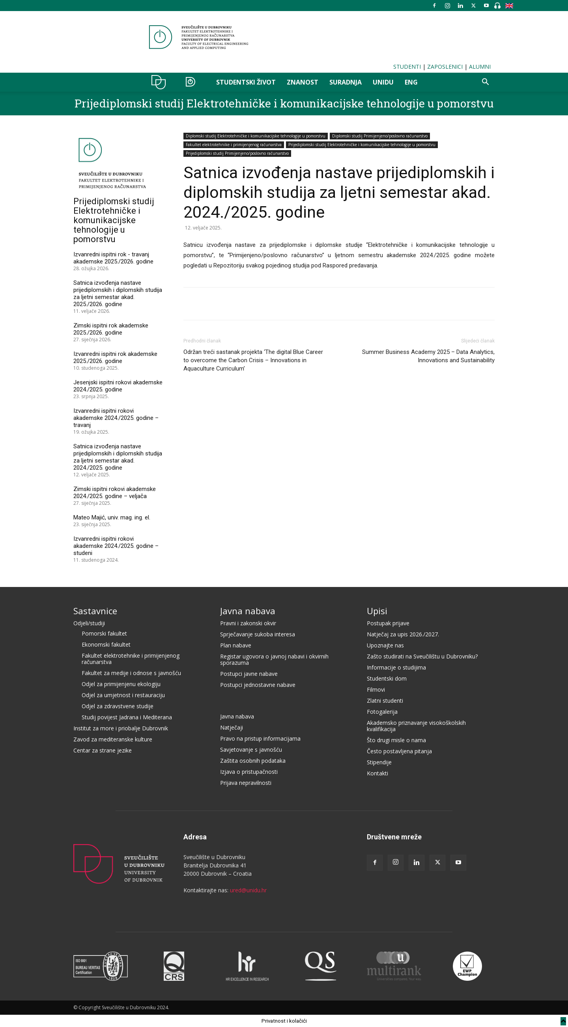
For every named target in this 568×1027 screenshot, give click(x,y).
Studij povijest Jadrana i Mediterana (127, 717)
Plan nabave (235, 645)
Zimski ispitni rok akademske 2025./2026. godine (110, 329)
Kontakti (377, 773)
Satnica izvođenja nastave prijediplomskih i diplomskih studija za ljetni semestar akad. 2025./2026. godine (117, 293)
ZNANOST (302, 82)
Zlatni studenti (385, 700)
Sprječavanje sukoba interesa (257, 634)
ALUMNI (480, 66)
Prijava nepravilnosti (245, 782)
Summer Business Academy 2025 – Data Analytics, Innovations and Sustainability (428, 356)
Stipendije (379, 762)
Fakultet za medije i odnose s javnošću (131, 673)
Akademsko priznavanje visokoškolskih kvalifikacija (416, 726)
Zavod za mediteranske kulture (112, 739)
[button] (485, 83)
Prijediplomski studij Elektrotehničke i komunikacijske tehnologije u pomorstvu (284, 103)
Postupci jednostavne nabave (257, 684)
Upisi (377, 611)
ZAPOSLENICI (445, 66)
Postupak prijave (388, 623)
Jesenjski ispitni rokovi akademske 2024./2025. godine (118, 386)
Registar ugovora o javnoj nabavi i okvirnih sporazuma (274, 659)
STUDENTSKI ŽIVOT (246, 82)
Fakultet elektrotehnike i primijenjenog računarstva (234, 144)
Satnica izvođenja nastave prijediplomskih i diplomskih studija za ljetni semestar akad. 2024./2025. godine (117, 457)
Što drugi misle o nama (396, 740)
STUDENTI (407, 66)
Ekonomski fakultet (106, 644)
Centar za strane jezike (102, 750)
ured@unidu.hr (248, 890)
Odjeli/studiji (89, 623)
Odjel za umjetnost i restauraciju (123, 695)
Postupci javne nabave (249, 673)
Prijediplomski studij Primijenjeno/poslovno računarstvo (237, 153)
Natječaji (231, 727)
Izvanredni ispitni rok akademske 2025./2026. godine (115, 357)
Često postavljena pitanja (399, 751)
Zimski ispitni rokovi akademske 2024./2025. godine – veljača (114, 492)
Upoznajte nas (385, 645)
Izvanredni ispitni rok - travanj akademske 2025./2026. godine (113, 258)
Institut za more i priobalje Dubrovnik (120, 728)
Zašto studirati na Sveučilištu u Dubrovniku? (422, 656)
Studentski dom (387, 678)
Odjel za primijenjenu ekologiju (121, 684)
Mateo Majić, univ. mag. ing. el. (111, 517)
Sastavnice (95, 611)
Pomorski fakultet (104, 633)
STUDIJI (193, 82)
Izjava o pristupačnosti (249, 771)
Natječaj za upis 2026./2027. (403, 634)
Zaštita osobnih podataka (253, 760)
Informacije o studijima (396, 667)
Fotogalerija (382, 711)
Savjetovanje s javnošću (251, 749)
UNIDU (160, 82)
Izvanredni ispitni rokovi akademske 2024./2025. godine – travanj (116, 418)
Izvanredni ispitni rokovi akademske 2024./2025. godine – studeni (116, 546)
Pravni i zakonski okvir (248, 623)
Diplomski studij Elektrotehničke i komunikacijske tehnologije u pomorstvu (255, 136)
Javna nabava (247, 611)
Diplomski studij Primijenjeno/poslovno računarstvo (380, 136)
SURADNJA (345, 82)
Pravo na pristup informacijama (260, 738)
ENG (411, 82)
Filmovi (376, 689)
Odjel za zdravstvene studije (117, 706)
